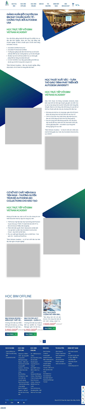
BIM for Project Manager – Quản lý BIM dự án (32, 320)
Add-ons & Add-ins (60, 363)
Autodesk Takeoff (47, 378)
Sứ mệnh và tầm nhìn (73, 355)
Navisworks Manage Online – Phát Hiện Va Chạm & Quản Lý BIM (36, 376)
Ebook (41, 4)
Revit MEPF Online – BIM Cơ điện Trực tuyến (36, 370)
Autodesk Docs (47, 374)
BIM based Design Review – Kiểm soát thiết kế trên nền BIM (23, 362)
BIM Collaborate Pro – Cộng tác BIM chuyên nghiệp (48, 361)
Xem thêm (11, 334)
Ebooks (46, 348)
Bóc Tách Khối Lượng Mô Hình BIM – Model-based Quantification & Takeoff (36, 362)
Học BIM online (33, 5)
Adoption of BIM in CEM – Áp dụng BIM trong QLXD (23, 355)
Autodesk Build (47, 376)
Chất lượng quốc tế (73, 365)
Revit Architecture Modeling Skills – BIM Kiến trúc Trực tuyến (36, 390)
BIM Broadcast (66, 5)
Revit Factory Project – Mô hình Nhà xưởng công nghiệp (23, 384)
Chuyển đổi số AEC (11, 357)
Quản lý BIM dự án (10, 351)
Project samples (60, 361)
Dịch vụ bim (14, 5)
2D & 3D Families (60, 359)
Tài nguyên (47, 5)
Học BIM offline (23, 5)
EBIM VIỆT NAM (56, 5)
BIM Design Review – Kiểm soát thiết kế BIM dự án (13, 320)
